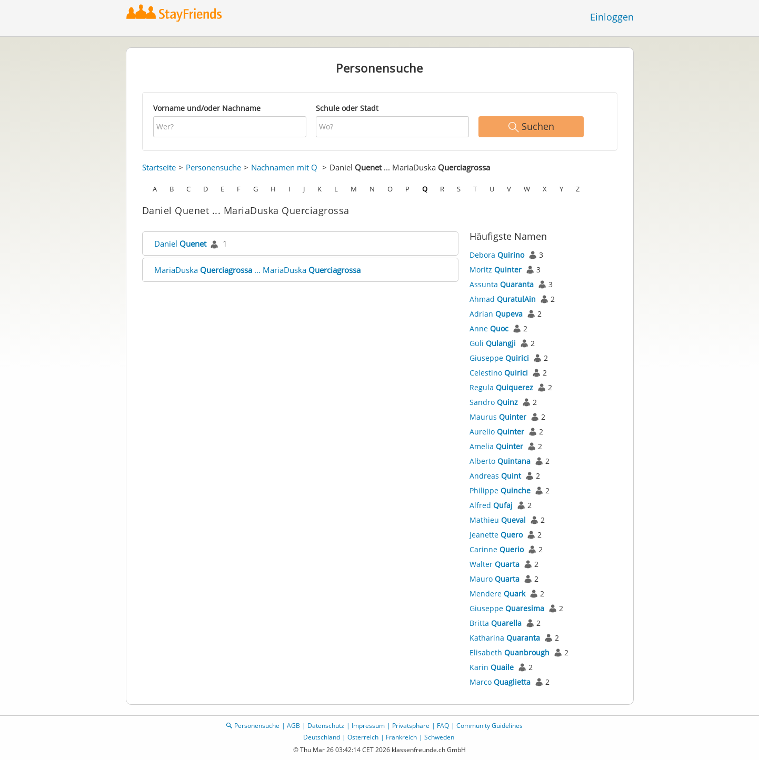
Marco (500, 682)
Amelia (496, 446)
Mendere (497, 594)
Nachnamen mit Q (284, 167)
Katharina (505, 638)
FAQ (443, 725)
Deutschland (321, 737)
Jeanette (496, 535)
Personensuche (213, 167)
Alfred (491, 505)
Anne (489, 328)
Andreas (495, 476)
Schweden (439, 737)
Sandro (494, 402)
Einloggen (612, 17)
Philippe (500, 490)
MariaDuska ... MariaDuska (257, 270)
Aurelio (497, 432)
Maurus (498, 417)
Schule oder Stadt (347, 108)
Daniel (180, 243)
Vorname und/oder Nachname (207, 108)
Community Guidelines (489, 725)
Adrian (496, 314)
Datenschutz (325, 725)
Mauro (495, 579)
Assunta (502, 284)
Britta (496, 623)
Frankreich (401, 737)
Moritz (496, 270)
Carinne (497, 549)
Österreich (362, 737)
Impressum (368, 725)
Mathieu (498, 520)
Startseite (159, 167)
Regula (501, 387)
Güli (493, 343)
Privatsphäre (411, 725)
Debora (497, 255)
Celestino (499, 373)
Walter (495, 564)
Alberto (500, 461)
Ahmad (503, 299)
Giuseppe (499, 358)
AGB (293, 725)
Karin (492, 667)
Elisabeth (510, 652)
